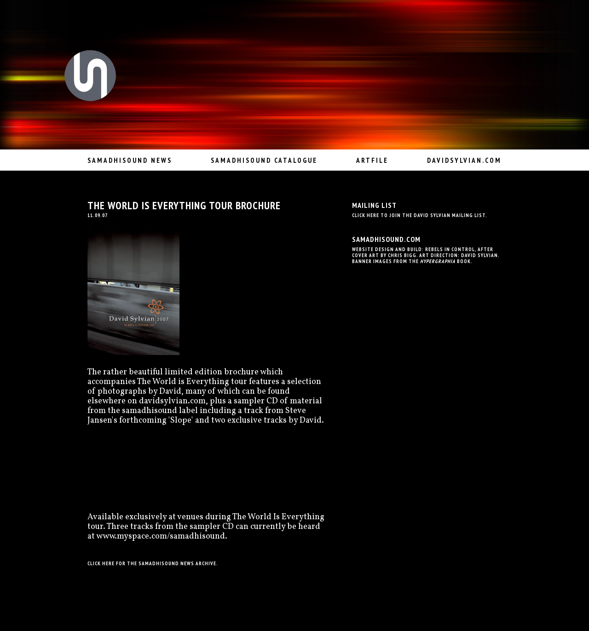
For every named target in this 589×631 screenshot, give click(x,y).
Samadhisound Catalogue (264, 160)
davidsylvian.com (464, 160)
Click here (101, 563)
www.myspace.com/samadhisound (160, 536)
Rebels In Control (450, 249)
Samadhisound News (129, 160)
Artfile (372, 160)
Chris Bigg (402, 255)
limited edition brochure (212, 372)
